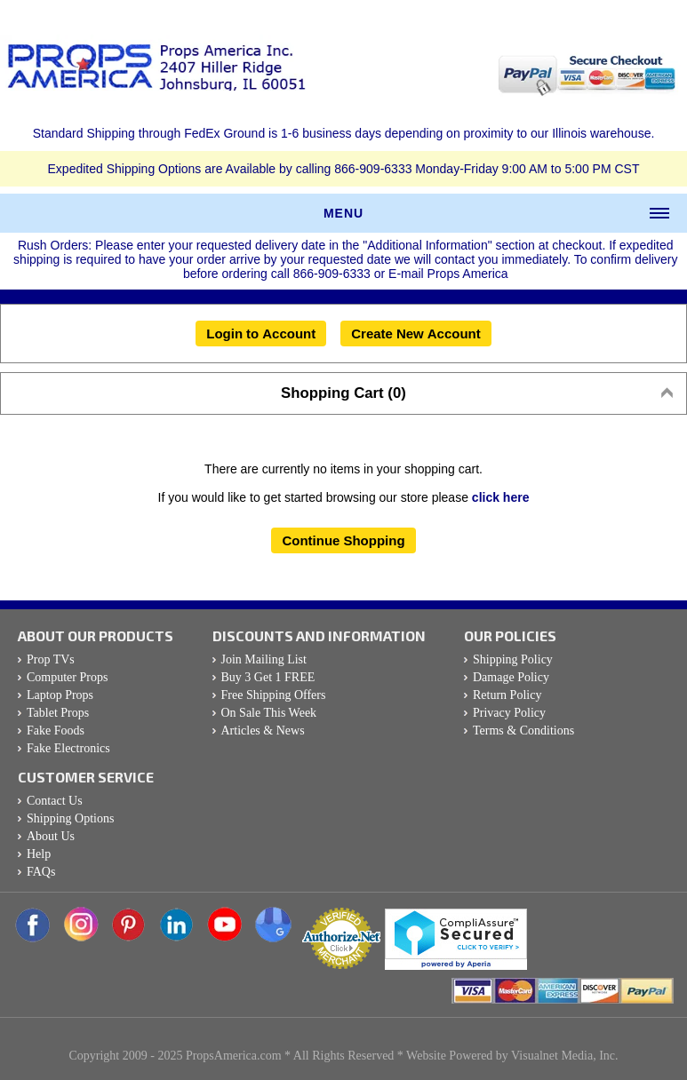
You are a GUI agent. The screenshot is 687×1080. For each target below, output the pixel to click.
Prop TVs (51, 659)
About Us (51, 836)
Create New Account (416, 333)
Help (39, 854)
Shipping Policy (513, 659)
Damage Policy (511, 677)
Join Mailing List (264, 659)
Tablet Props (58, 712)
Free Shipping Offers (273, 695)
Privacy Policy (509, 712)
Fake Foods (55, 730)
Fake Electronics (68, 748)
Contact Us (55, 800)
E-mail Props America (448, 273)
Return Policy (507, 695)
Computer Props (67, 677)
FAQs (41, 871)
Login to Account (261, 333)
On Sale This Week (269, 712)
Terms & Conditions (523, 730)
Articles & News (263, 730)
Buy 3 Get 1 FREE (268, 677)
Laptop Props (60, 695)
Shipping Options (70, 818)
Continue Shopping (343, 540)
